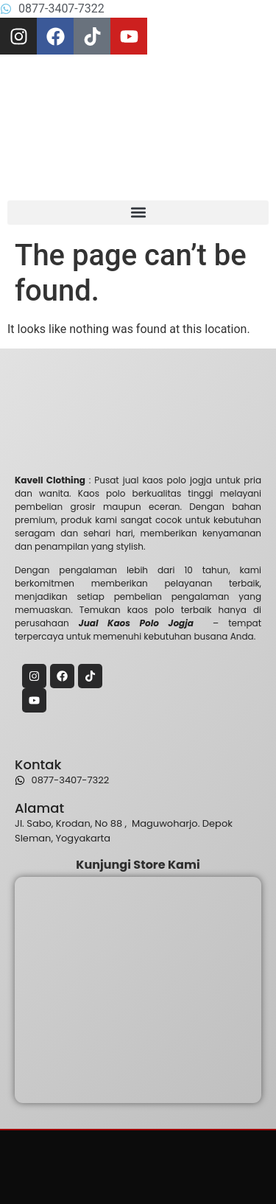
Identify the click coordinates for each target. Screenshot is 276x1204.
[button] (138, 212)
